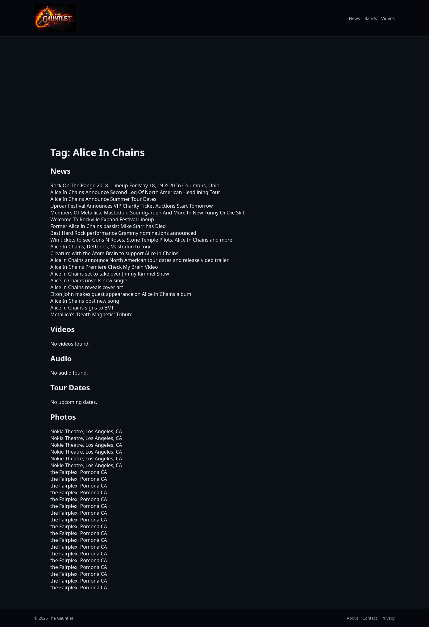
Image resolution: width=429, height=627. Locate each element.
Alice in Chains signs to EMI (81, 307)
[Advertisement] (214, 87)
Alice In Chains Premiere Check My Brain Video (104, 267)
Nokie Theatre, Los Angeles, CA (86, 445)
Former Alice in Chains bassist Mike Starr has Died (108, 226)
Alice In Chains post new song (84, 300)
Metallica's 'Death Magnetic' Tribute (91, 314)
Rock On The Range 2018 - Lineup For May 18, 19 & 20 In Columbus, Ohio (134, 185)
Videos (388, 18)
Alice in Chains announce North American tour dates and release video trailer (139, 260)
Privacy (388, 618)
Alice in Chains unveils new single (88, 280)
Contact (370, 618)
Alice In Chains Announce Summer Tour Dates (103, 199)
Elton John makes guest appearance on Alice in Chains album (120, 294)
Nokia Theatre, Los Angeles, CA (86, 431)
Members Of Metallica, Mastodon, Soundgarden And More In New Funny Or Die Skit (147, 212)
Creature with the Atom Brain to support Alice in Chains (114, 253)
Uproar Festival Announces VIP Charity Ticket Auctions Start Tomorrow (131, 205)
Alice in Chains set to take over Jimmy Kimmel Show (109, 273)
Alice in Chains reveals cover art (86, 287)
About (352, 618)
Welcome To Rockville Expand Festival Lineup (102, 219)
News (354, 18)
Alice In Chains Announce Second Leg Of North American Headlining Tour (135, 192)
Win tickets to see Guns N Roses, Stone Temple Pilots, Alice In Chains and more (141, 239)
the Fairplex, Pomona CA (78, 472)
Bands (370, 18)
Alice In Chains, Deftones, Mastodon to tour (100, 246)
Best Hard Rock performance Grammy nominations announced (123, 233)
